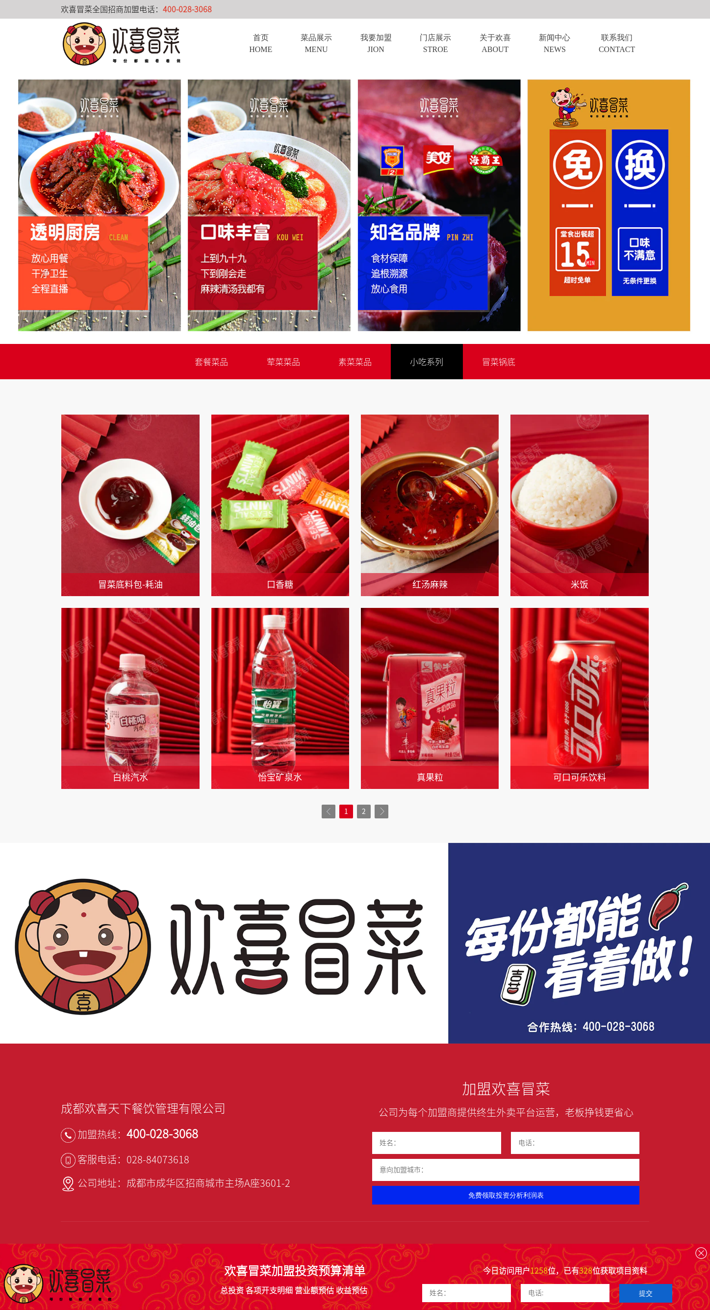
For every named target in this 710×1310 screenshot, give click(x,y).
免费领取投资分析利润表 (506, 1196)
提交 (646, 1293)
